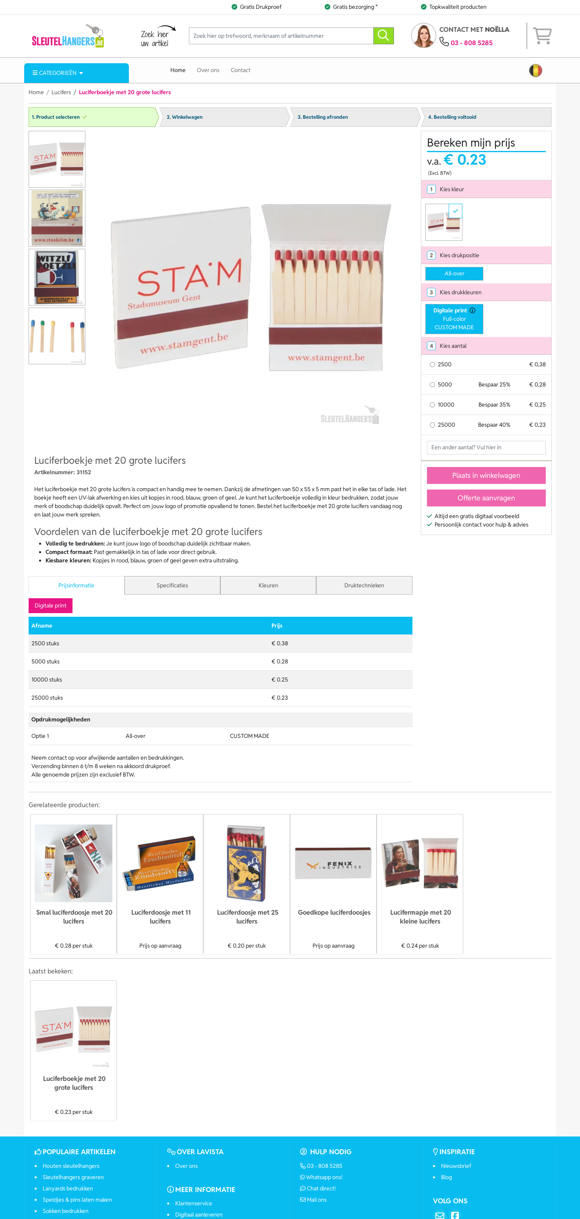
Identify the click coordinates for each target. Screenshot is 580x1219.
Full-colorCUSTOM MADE (454, 318)
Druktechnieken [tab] (364, 585)
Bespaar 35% (494, 404)
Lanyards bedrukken (68, 1188)
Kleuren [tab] (268, 585)
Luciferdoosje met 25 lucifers (247, 917)
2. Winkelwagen (185, 117)
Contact (241, 70)
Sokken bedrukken (66, 1211)
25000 (446, 424)
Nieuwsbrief (456, 1165)
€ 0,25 (537, 404)
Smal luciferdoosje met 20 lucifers (74, 917)
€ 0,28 (537, 384)
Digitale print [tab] (50, 605)
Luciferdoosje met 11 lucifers (161, 917)
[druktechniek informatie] (471, 310)
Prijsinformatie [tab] (76, 585)
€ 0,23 (537, 424)
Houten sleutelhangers (71, 1165)
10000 (446, 404)
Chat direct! (318, 1188)
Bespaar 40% (494, 424)
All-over (454, 273)
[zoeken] (383, 36)
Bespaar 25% (494, 384)
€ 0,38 (537, 364)
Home (178, 70)
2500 (445, 364)
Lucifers (61, 92)
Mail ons (313, 1199)
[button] (535, 70)
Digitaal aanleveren (199, 1214)
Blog (446, 1177)
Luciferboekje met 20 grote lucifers (74, 1083)
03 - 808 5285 (472, 43)
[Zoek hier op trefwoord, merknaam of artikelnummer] (281, 36)
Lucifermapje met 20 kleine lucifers (420, 917)
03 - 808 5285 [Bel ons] (321, 1165)
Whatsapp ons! (321, 1177)
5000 (445, 384)
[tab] (486, 189)
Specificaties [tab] (172, 585)
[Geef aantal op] (486, 448)
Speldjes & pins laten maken (77, 1199)
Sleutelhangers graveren (73, 1177)
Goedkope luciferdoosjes (334, 912)
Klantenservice (193, 1203)
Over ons (208, 70)
